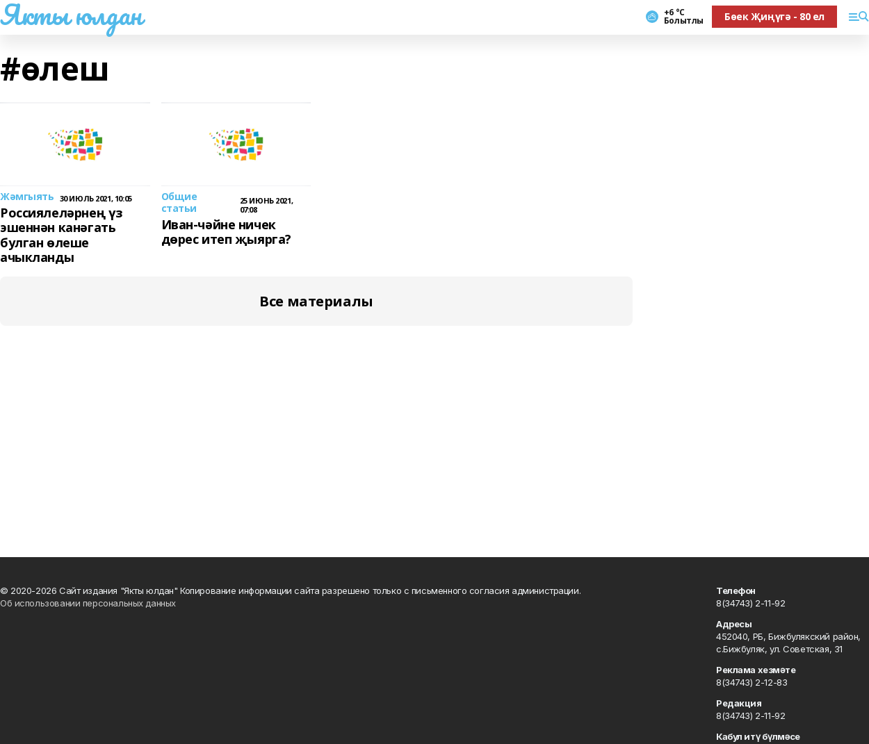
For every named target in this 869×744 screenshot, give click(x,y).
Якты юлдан (71, 14)
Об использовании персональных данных (88, 603)
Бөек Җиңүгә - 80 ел (774, 16)
